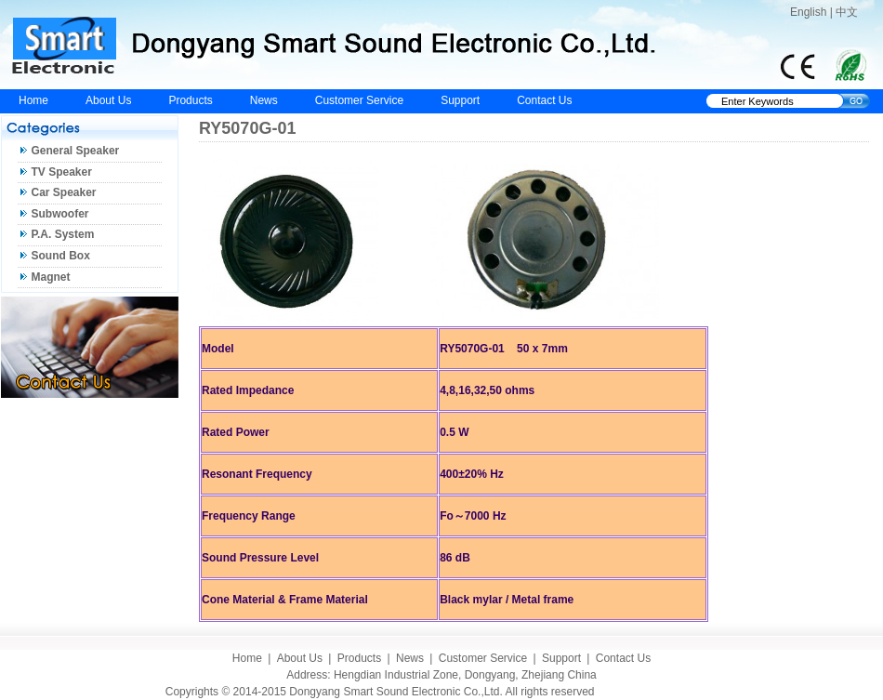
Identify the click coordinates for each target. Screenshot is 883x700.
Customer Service (359, 100)
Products (190, 100)
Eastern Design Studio (662, 691)
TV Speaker (62, 171)
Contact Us (544, 100)
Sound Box (61, 255)
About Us (108, 100)
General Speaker (76, 150)
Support (460, 100)
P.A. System (63, 234)
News (264, 100)
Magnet (51, 277)
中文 (847, 12)
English (808, 12)
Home (33, 100)
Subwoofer (60, 213)
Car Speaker (64, 192)
